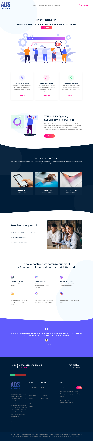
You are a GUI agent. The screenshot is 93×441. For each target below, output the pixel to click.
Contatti (43, 401)
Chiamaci (23, 367)
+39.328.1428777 (85, 5)
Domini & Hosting (32, 395)
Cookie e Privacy (44, 398)
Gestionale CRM (46, 190)
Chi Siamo (49, 136)
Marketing (31, 398)
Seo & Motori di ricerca (34, 401)
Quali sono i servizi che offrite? (20, 242)
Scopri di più (22, 95)
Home (12, 375)
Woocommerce (49, 5)
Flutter (35, 5)
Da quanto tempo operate (25, 232)
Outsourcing (44, 392)
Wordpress (57, 5)
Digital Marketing (71, 190)
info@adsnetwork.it (77, 367)
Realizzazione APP (21, 375)
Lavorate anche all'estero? (19, 237)
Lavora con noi (44, 395)
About (42, 387)
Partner (42, 390)
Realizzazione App (33, 387)
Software (31, 406)
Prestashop (41, 5)
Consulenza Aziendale (34, 392)
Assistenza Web (32, 390)
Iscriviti (79, 387)
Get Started (47, 27)
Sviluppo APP (22, 190)
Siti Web (30, 403)
